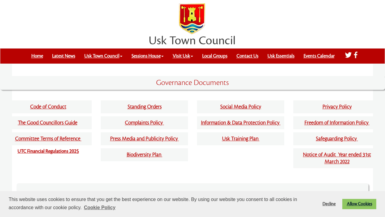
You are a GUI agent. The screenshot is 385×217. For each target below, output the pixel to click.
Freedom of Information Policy (337, 123)
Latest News (63, 56)
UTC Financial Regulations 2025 (48, 151)
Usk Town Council (103, 56)
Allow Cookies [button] (359, 204)
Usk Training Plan (241, 139)
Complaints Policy (144, 123)
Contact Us (247, 56)
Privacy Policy (337, 107)
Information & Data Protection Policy (241, 123)
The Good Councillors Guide (47, 123)
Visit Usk (183, 56)
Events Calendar (318, 56)
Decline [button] (329, 204)
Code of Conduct (48, 107)
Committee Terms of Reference (48, 139)
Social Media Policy (240, 107)
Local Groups (214, 56)
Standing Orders (145, 107)
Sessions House (147, 56)
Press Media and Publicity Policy (144, 139)
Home (37, 56)
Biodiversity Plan (144, 155)
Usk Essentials (280, 56)
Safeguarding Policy (337, 139)
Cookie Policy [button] (100, 207)
